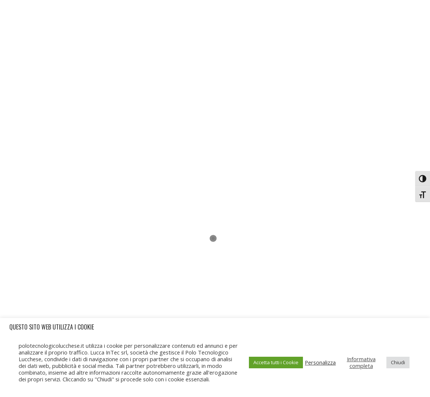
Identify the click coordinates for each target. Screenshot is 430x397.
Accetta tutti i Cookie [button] (275, 362)
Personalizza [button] (320, 362)
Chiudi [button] (398, 362)
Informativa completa (361, 362)
